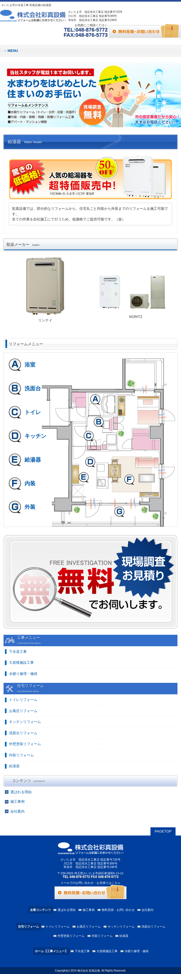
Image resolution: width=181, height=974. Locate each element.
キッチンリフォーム (25, 722)
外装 (30, 507)
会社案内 (17, 811)
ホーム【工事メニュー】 (51, 951)
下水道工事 (18, 652)
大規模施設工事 (21, 662)
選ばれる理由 (21, 792)
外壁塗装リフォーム (25, 744)
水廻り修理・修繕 (23, 674)
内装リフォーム (21, 755)
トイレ (33, 412)
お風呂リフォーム (23, 711)
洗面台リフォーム (23, 733)
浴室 (30, 365)
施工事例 (17, 801)
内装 (30, 483)
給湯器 (33, 460)
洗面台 (33, 388)
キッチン (35, 436)
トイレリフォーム (23, 700)
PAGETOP (163, 831)
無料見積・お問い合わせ (118, 909)
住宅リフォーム (28, 926)
